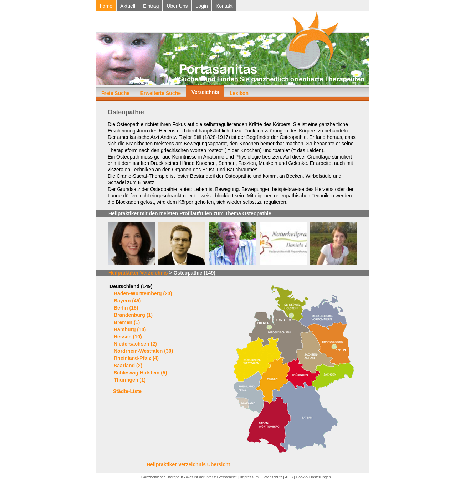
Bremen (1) (127, 322)
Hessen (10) (128, 336)
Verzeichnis (205, 92)
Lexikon (239, 93)
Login (202, 6)
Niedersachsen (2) (135, 344)
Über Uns (177, 6)
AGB (289, 477)
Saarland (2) (128, 365)
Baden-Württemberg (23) (143, 293)
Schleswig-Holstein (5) (140, 373)
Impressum (249, 477)
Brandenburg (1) (133, 315)
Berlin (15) (126, 308)
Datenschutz (272, 477)
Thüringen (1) (129, 380)
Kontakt (224, 6)
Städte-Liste (127, 391)
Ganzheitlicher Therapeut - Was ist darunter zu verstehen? (189, 477)
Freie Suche (115, 93)
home (106, 6)
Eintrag (151, 6)
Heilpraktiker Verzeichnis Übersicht (188, 464)
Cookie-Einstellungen (313, 477)
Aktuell (127, 6)
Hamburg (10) (130, 329)
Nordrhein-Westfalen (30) (143, 351)
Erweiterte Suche (160, 93)
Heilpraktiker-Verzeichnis (138, 273)
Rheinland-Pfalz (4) (136, 358)
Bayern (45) (127, 300)
